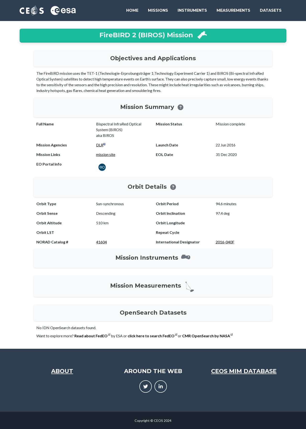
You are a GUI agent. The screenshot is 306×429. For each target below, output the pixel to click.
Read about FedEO (92, 335)
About (62, 371)
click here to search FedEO (152, 335)
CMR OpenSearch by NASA (207, 335)
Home (132, 10)
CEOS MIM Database (244, 371)
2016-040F (225, 242)
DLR (99, 145)
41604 (101, 242)
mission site (105, 154)
